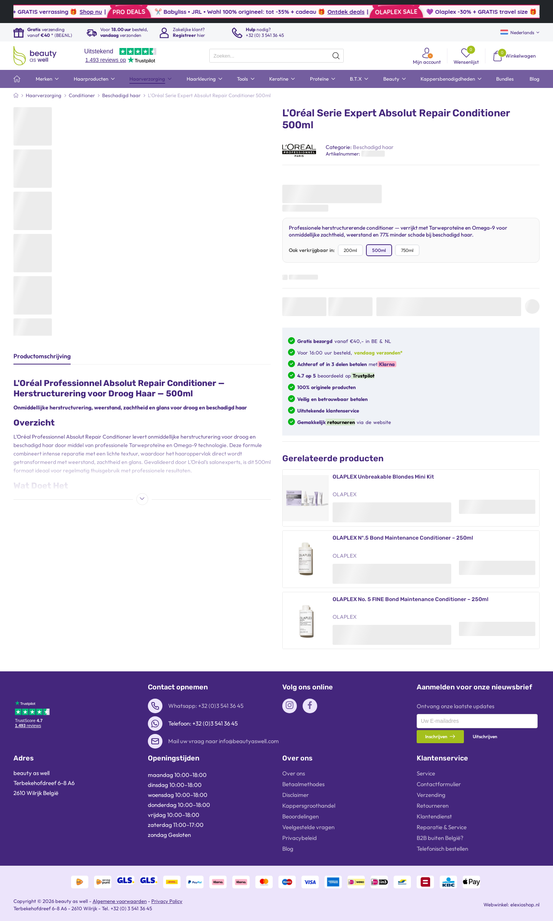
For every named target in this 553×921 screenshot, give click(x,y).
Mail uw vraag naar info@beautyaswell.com (223, 741)
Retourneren (433, 805)
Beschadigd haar (373, 147)
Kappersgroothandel (308, 805)
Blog (287, 848)
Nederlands (517, 32)
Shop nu (120, 11)
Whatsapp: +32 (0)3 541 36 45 (205, 705)
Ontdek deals (375, 11)
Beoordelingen (300, 816)
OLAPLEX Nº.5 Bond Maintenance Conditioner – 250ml (403, 538)
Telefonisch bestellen (442, 848)
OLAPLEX (345, 494)
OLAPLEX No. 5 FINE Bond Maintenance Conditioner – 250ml (410, 599)
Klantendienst (434, 816)
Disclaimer (295, 794)
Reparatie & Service (442, 827)
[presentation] (276, 56)
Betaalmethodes (303, 784)
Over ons (293, 773)
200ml (350, 250)
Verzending (431, 794)
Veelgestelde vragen (308, 827)
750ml (407, 250)
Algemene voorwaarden (120, 901)
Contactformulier (439, 784)
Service (426, 773)
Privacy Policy (166, 901)
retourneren (340, 422)
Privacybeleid (299, 837)
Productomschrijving (42, 356)
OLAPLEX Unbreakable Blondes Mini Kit (383, 477)
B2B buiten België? (440, 837)
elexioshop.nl (525, 904)
